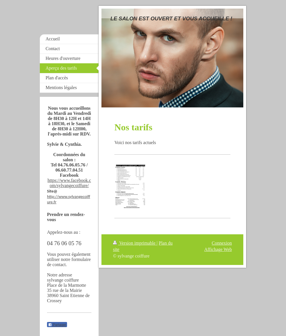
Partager (57, 325)
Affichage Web (218, 249)
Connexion (222, 243)
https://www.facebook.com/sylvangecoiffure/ (69, 183)
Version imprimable (134, 243)
